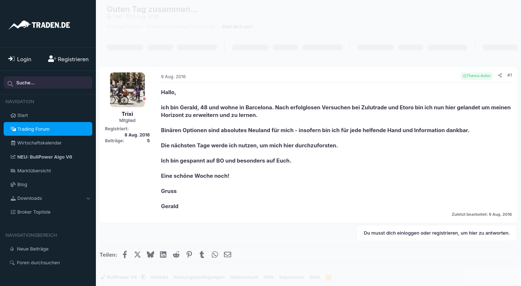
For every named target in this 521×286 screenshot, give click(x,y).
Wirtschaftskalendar (39, 143)
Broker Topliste (34, 212)
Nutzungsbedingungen (199, 277)
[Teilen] (500, 75)
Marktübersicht (34, 170)
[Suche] (48, 82)
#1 (509, 75)
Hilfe (269, 277)
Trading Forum (33, 129)
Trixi (117, 16)
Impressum (291, 277)
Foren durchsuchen (38, 262)
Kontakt (159, 277)
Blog (22, 184)
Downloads (29, 198)
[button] (88, 198)
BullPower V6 (119, 277)
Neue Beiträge (33, 249)
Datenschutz (244, 277)
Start (22, 115)
